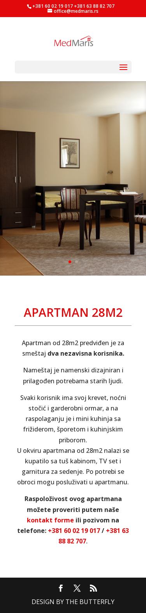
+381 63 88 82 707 (94, 6)
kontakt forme (50, 520)
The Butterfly (89, 601)
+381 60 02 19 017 (52, 6)
